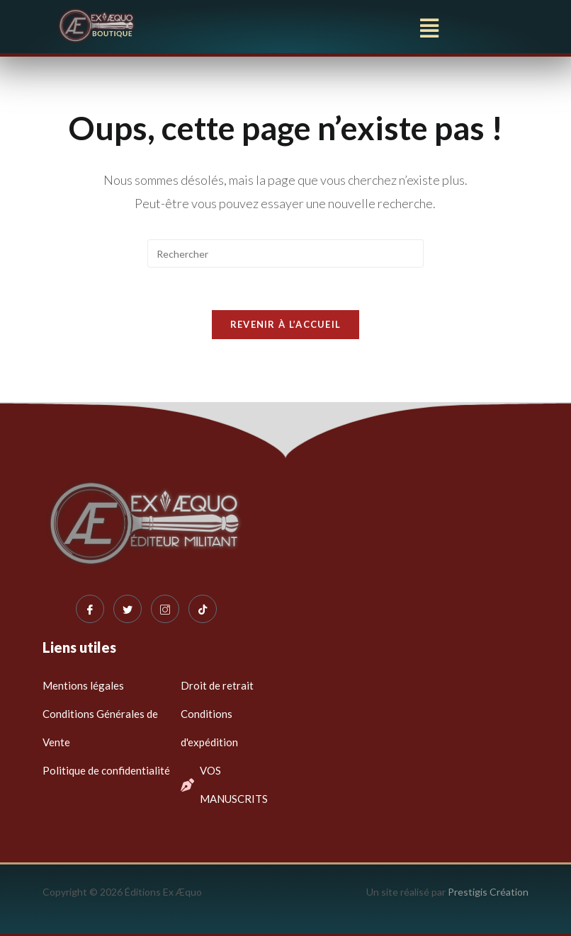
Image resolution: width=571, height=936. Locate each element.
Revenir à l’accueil (285, 324)
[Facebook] (90, 609)
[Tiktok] (202, 609)
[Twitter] (127, 609)
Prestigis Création (488, 892)
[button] (429, 27)
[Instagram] (165, 609)
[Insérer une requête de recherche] (285, 253)
